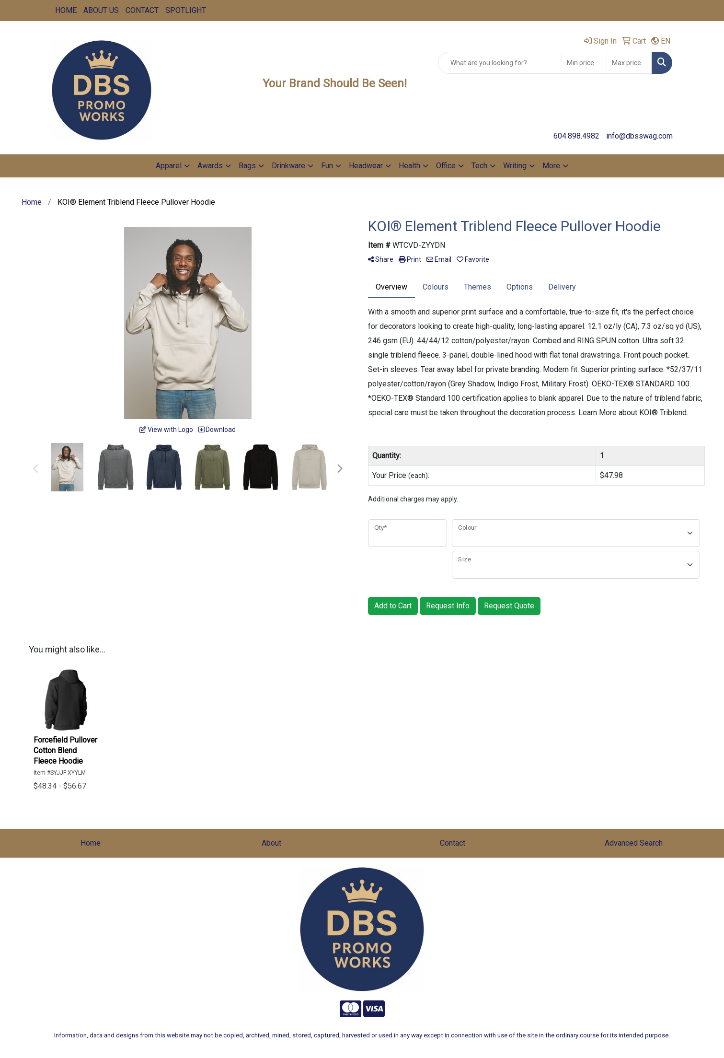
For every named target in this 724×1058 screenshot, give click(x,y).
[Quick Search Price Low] (584, 63)
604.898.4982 (576, 135)
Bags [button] (247, 165)
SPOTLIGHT (185, 10)
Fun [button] (327, 165)
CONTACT (142, 10)
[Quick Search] (500, 63)
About (271, 843)
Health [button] (409, 165)
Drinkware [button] (288, 165)
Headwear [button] (366, 165)
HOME (66, 10)
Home (90, 843)
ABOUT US (101, 10)
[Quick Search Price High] (629, 63)
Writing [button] (515, 165)
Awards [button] (210, 165)
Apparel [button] (169, 165)
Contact (452, 843)
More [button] (551, 165)
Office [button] (446, 165)
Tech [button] (479, 165)
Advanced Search (634, 843)
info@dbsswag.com (639, 135)
